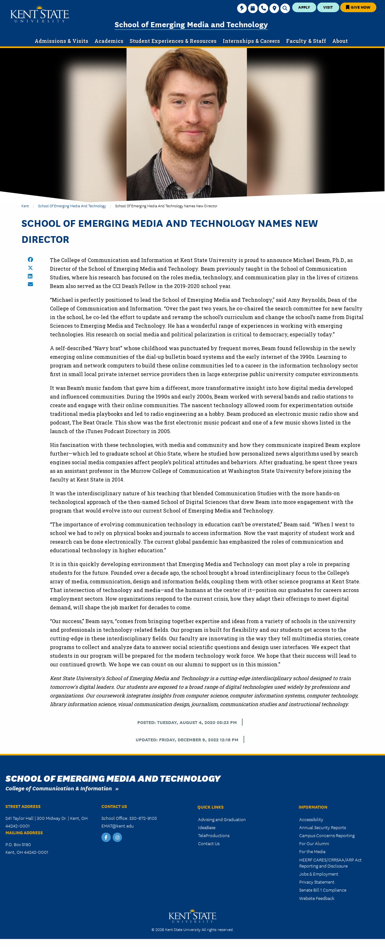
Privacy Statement (316, 881)
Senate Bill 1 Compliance (322, 889)
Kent (25, 205)
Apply (304, 7)
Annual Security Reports (322, 827)
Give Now (358, 7)
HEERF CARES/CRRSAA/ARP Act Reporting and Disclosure (330, 862)
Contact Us (209, 843)
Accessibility (311, 819)
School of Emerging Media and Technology (191, 23)
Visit (328, 7)
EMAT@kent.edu (117, 825)
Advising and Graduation (222, 819)
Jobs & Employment (318, 873)
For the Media (312, 851)
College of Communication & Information (58, 788)
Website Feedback (316, 898)
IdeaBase (206, 827)
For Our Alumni (314, 843)
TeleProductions (213, 835)
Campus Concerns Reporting (327, 835)
